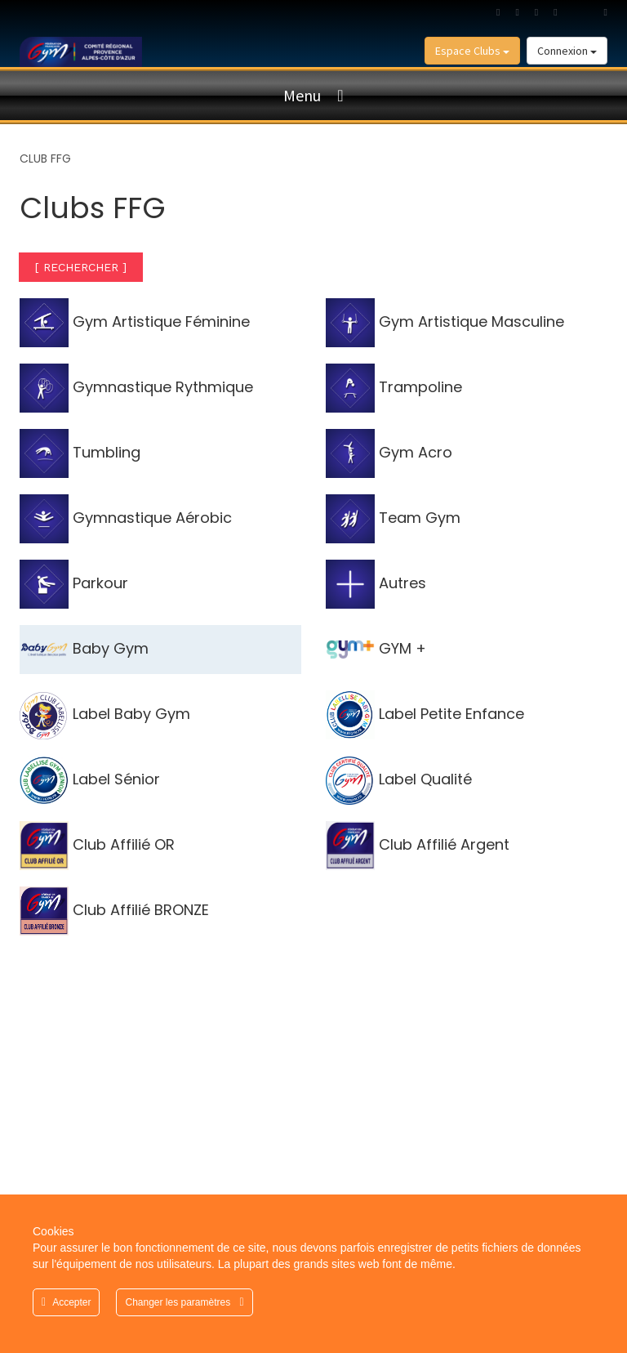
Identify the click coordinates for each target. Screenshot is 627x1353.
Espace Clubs (472, 50)
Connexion (567, 50)
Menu (302, 95)
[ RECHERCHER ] (81, 267)
